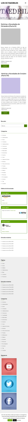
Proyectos (4, 276)
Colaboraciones (5, 144)
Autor (3, 139)
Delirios (3, 267)
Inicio (3, 263)
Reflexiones (4, 168)
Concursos (4, 146)
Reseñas (4, 172)
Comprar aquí (4, 203)
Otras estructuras (6, 163)
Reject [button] (14, 420)
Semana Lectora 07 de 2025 (7, 243)
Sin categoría (5, 176)
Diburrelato (4, 150)
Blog (3, 272)
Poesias (3, 166)
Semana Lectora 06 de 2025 (7, 245)
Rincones (4, 174)
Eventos (4, 155)
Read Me (9, 104)
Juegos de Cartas (5, 159)
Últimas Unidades (5, 231)
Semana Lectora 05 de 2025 (7, 248)
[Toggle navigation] (25, 3)
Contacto (4, 274)
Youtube (4, 183)
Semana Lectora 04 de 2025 (7, 250)
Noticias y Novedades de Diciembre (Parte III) (11, 26)
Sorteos (4, 179)
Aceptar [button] (9, 420)
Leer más (19, 420)
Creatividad (4, 148)
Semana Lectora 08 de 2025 (7, 241)
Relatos (3, 170)
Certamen (4, 141)
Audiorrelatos (5, 137)
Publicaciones (5, 270)
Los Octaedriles (7, 3)
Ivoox (3, 157)
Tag (3, 181)
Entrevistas (4, 152)
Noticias (5, 61)
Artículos (4, 135)
